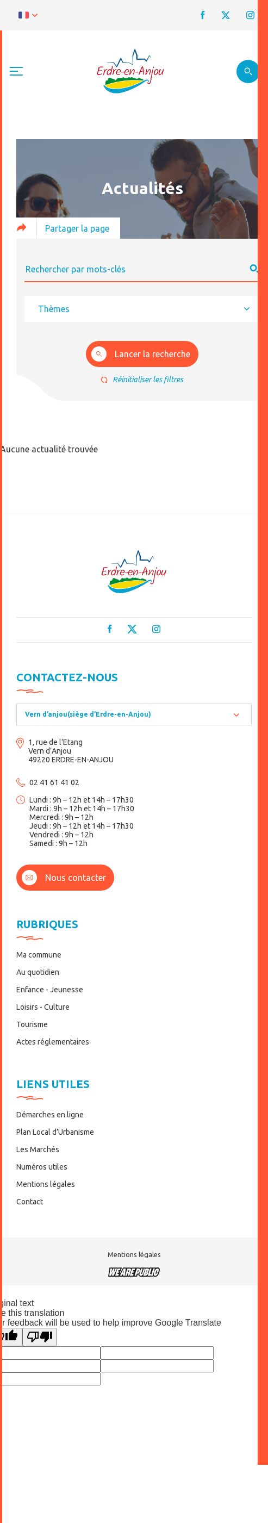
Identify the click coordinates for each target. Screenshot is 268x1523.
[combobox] (142, 309)
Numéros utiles (41, 1167)
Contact (29, 1201)
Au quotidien (37, 972)
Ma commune (38, 954)
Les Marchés (37, 1149)
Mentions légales (45, 1184)
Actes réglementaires (52, 1041)
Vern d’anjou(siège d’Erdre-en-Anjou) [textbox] (88, 714)
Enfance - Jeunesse (49, 989)
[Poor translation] (39, 1337)
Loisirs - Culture (43, 1007)
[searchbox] (142, 309)
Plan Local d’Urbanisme (55, 1132)
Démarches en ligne (50, 1114)
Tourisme (32, 1024)
